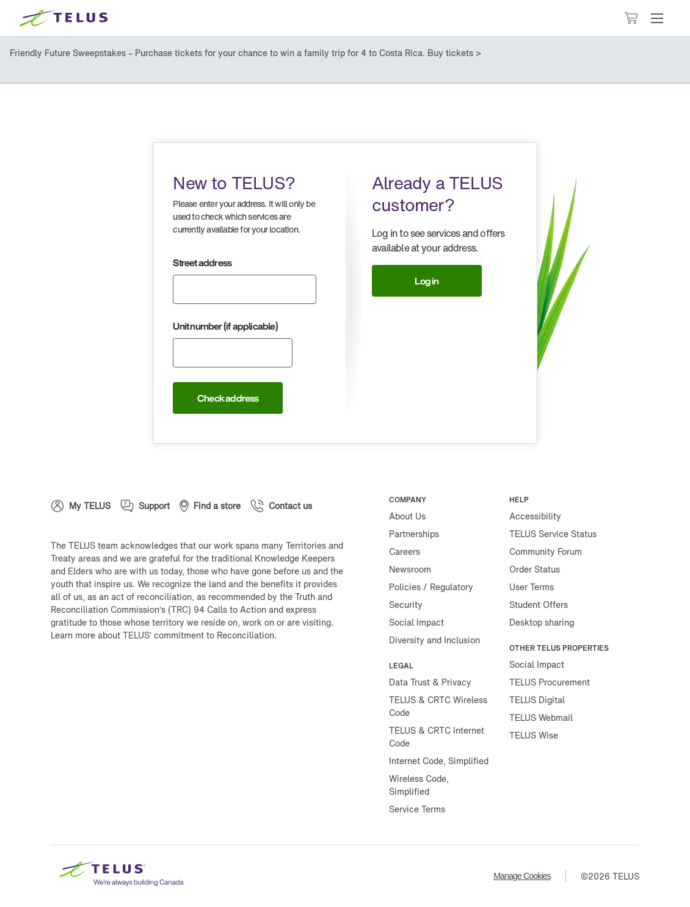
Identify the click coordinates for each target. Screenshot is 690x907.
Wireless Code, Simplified (419, 785)
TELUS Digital (537, 699)
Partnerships (414, 533)
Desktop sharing (541, 622)
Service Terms (417, 809)
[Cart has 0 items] (630, 18)
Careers (404, 551)
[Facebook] (69, 674)
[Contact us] (281, 506)
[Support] (145, 506)
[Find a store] (210, 506)
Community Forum (545, 551)
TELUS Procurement (549, 682)
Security (406, 604)
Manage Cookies (522, 876)
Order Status (534, 569)
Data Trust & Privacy (430, 682)
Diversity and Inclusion (434, 640)
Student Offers (538, 604)
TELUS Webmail (541, 717)
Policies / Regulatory (431, 586)
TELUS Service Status (553, 533)
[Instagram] (142, 674)
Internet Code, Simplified (438, 760)
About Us (407, 516)
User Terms (531, 586)
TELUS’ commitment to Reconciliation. (200, 635)
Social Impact (416, 622)
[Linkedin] (179, 674)
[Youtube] (215, 674)
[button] (657, 18)
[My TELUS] (81, 506)
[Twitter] (105, 674)
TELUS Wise (533, 735)
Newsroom (410, 569)
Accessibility (535, 516)
